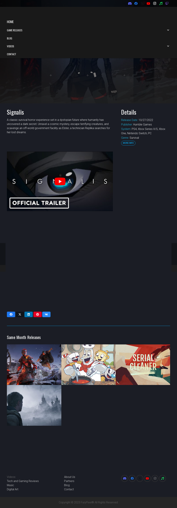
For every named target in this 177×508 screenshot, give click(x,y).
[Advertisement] (145, 185)
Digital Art (12, 489)
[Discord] (130, 3)
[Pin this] (37, 297)
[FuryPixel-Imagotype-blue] (28, 12)
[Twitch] (167, 3)
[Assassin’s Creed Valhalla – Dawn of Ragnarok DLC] (34, 347)
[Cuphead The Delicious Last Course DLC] (88, 347)
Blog (67, 485)
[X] (142, 3)
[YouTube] (148, 3)
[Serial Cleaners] (143, 347)
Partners (69, 481)
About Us (69, 477)
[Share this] (11, 297)
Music (10, 485)
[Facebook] (136, 3)
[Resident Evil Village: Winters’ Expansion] (34, 388)
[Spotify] (161, 3)
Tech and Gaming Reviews (23, 481)
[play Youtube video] (60, 164)
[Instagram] (154, 3)
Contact (69, 489)
